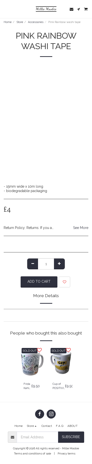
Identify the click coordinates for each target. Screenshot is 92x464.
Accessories (35, 22)
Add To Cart (39, 281)
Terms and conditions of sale (32, 453)
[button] (5, 9)
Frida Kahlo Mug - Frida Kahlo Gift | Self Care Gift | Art (27, 386)
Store (19, 22)
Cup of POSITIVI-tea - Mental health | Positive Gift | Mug (59, 386)
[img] (32, 362)
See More (80, 228)
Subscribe (71, 437)
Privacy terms (66, 453)
